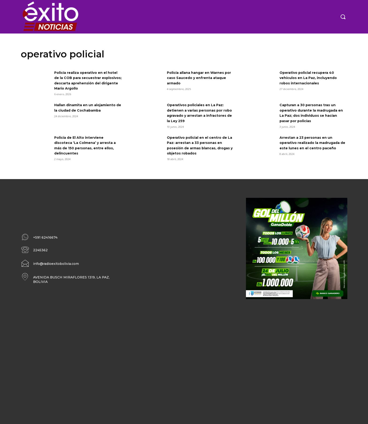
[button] (342, 16)
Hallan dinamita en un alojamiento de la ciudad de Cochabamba (82, 110)
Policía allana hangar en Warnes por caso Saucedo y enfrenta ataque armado (199, 77)
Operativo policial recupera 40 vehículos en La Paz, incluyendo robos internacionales (312, 77)
